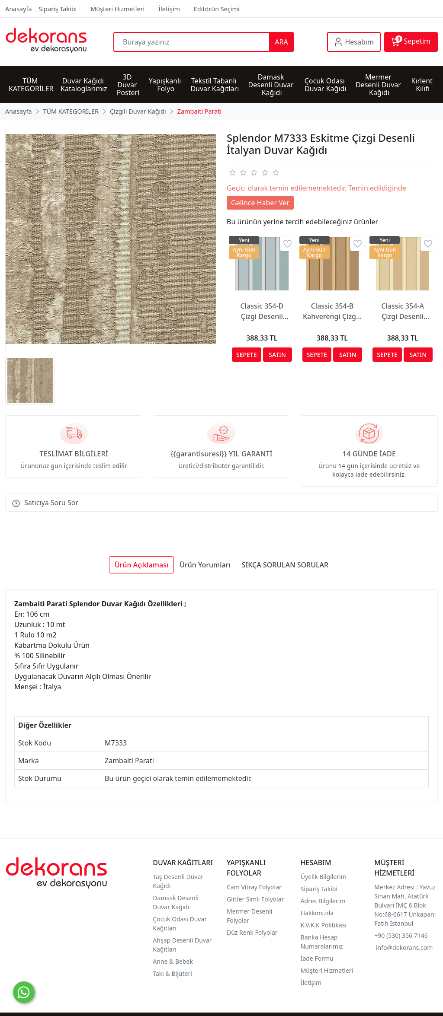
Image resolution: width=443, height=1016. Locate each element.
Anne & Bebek (173, 961)
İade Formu (317, 958)
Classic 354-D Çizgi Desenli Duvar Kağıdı (261, 311)
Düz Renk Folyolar (252, 932)
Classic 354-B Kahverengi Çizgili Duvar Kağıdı (332, 311)
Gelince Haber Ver (260, 202)
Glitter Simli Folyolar (255, 899)
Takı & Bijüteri (172, 973)
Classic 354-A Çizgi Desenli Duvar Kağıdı (402, 311)
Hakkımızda (317, 913)
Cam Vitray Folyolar (254, 887)
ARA (281, 42)
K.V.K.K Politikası (324, 925)
